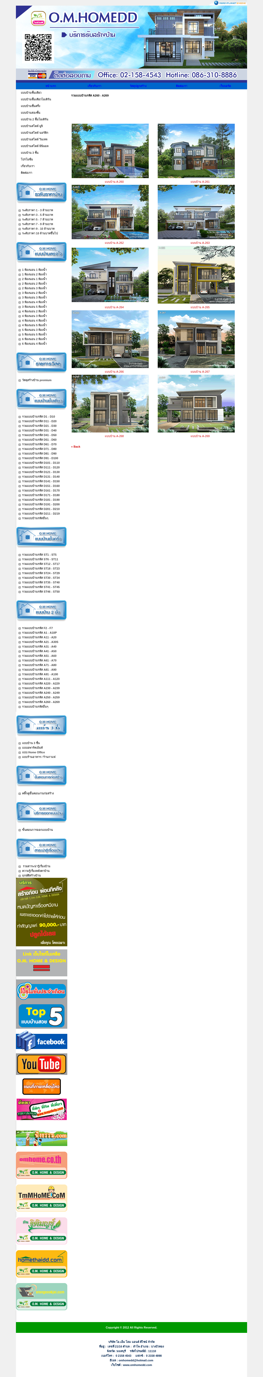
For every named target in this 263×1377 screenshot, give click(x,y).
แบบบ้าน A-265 (200, 307)
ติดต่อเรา (181, 86)
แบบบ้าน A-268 (114, 436)
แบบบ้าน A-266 (114, 371)
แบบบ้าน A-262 (114, 242)
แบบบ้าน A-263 (200, 242)
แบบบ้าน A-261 (200, 181)
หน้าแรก (50, 86)
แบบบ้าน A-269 (200, 436)
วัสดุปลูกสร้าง (138, 86)
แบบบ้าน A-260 (114, 181)
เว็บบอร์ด (225, 86)
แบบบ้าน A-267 (200, 371)
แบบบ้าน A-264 (114, 307)
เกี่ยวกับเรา (94, 86)
